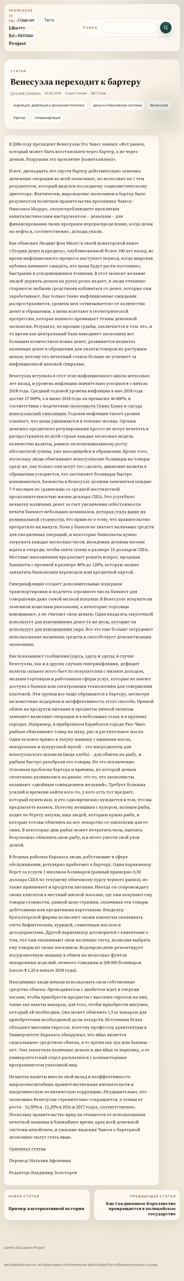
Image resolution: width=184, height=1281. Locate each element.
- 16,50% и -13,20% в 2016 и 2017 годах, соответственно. (79, 1107)
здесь (77, 656)
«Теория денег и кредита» (37, 251)
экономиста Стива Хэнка (96, 406)
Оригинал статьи (27, 1149)
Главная (26, 20)
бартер (19, 117)
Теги (49, 20)
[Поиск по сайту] (129, 27)
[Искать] (166, 27)
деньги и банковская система (117, 105)
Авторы (25, 35)
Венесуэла (159, 105)
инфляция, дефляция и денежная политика (48, 105)
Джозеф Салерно (25, 93)
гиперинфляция (47, 117)
